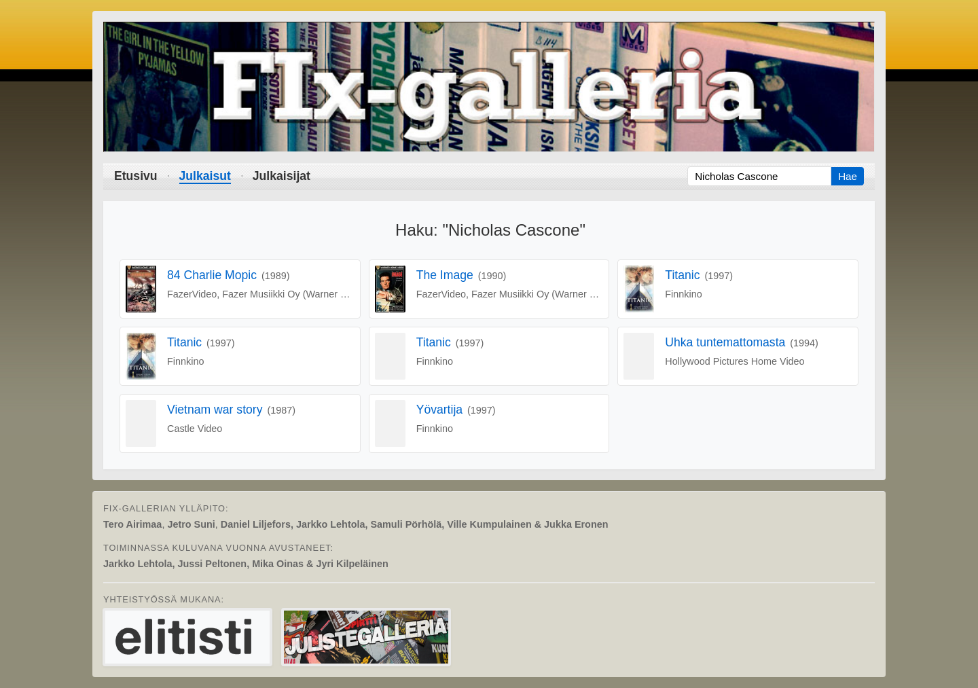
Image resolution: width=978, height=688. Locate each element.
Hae (847, 176)
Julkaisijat (281, 176)
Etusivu (136, 176)
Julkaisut (205, 176)
